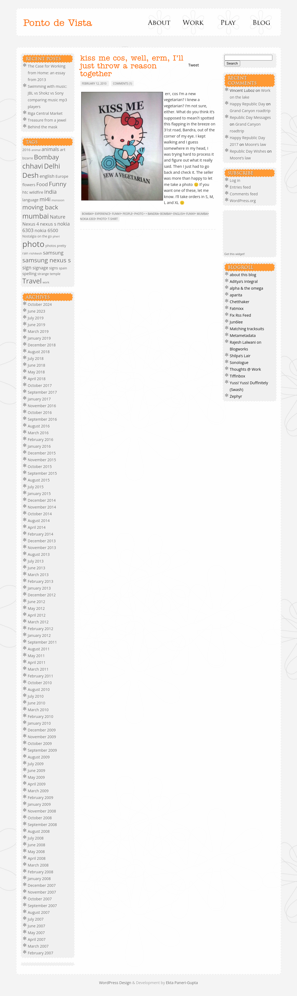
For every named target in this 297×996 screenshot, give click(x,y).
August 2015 (39, 480)
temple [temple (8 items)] (55, 274)
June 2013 (36, 567)
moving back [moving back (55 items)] (40, 207)
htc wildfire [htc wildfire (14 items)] (32, 192)
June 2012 (36, 601)
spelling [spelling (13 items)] (29, 273)
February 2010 (40, 716)
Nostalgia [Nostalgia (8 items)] (29, 236)
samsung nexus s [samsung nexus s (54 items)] (46, 260)
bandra (153, 214)
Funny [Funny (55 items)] (58, 184)
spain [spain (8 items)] (63, 268)
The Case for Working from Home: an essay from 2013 (47, 72)
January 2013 (39, 588)
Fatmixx (237, 308)
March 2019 (38, 331)
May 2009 (36, 777)
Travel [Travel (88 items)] (32, 280)
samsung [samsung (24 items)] (53, 252)
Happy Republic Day (247, 103)
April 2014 (37, 527)
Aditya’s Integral (244, 281)
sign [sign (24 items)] (27, 267)
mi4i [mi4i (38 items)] (45, 199)
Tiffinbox (237, 376)
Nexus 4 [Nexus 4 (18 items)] (30, 224)
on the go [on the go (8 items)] (44, 236)
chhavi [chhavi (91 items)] (32, 166)
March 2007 (38, 946)
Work (193, 22)
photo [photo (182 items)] (33, 244)
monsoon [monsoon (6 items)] (57, 200)
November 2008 (42, 811)
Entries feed (240, 187)
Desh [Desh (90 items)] (30, 175)
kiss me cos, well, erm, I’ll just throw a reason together (131, 66)
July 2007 (36, 919)
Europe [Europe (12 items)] (62, 176)
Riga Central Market (45, 113)
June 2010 (36, 703)
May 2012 (36, 608)
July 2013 (36, 561)
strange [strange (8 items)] (43, 274)
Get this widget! (234, 254)
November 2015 (42, 459)
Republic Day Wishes (248, 151)
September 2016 (42, 419)
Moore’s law (255, 144)
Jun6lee (236, 322)
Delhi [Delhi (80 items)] (52, 166)
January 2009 (39, 804)
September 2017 (42, 392)
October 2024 (40, 304)
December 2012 (42, 594)
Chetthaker (240, 301)
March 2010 (38, 709)
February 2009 (40, 797)
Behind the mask (43, 126)
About (160, 22)
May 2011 (36, 655)
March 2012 (38, 621)
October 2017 (40, 385)
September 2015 (42, 473)
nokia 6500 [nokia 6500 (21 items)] (46, 230)
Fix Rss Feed (240, 315)
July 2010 (36, 696)
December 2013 (42, 540)
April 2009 (37, 784)
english (178, 214)
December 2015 (42, 453)
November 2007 (42, 892)
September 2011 (42, 642)
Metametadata (243, 335)
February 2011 (40, 676)
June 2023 (36, 311)
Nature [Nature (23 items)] (57, 216)
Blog (261, 22)
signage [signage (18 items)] (40, 268)
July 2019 (36, 317)
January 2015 (39, 493)
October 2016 (40, 412)
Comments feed (244, 193)
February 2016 (40, 439)
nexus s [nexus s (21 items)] (48, 224)
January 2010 (39, 723)
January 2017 (39, 399)
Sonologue (239, 362)
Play (227, 22)
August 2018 (39, 351)
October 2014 (40, 513)
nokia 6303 (87, 219)
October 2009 (40, 743)
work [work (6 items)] (46, 282)
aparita (236, 295)
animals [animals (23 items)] (50, 149)
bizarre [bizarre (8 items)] (27, 158)
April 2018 (37, 378)
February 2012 (40, 628)
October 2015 (40, 466)
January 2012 (39, 635)
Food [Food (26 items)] (42, 184)
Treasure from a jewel (47, 120)
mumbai (202, 214)
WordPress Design (115, 982)
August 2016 (39, 426)
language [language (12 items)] (30, 199)
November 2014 (42, 507)
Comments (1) (122, 83)
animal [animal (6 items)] (36, 150)
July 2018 (36, 358)
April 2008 (37, 858)
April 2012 (37, 615)
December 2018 (42, 344)
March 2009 (38, 790)
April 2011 (37, 662)
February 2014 (40, 534)
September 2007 (42, 905)
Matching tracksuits (247, 328)
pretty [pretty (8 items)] (61, 245)
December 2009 (42, 730)
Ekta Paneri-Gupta (182, 982)
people (127, 214)
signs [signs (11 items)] (53, 267)
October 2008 (40, 817)
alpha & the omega (246, 288)
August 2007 (39, 912)
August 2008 (39, 831)
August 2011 (39, 648)
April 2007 (37, 939)
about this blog (243, 274)
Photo (138, 214)
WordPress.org (243, 200)
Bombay (87, 214)
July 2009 (36, 763)
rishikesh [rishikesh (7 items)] (35, 253)
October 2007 (40, 898)
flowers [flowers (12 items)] (28, 184)
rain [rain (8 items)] (25, 253)
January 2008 (39, 878)
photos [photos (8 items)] (50, 245)
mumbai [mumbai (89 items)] (35, 215)
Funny (116, 214)
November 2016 (42, 405)
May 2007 (36, 932)
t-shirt (113, 219)
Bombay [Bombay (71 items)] (46, 156)
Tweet (193, 65)
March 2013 (38, 574)
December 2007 (42, 885)
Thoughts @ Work (245, 369)
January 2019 (39, 338)
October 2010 (40, 682)
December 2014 (42, 500)
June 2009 (36, 770)
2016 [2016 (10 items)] (26, 149)
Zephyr (236, 396)
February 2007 (40, 952)
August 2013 (39, 554)
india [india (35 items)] (50, 191)
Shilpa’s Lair (240, 355)
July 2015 (36, 486)
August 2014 (39, 520)
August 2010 (39, 689)
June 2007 (36, 925)
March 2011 (38, 669)
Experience (102, 214)
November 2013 (42, 547)
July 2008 (36, 838)
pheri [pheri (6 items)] (56, 236)
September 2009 (42, 750)
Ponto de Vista (57, 23)
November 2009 (42, 736)
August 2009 (39, 757)
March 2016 (38, 432)
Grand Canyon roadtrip (251, 110)
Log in (235, 180)
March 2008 (38, 865)
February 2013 (40, 581)
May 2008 (36, 851)
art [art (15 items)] (62, 149)
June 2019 (36, 324)
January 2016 (39, 446)
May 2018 (36, 372)
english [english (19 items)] (47, 176)
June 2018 (36, 365)
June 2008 (36, 844)
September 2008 (42, 824)
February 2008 (40, 871)
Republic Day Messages (250, 117)
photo (101, 219)
